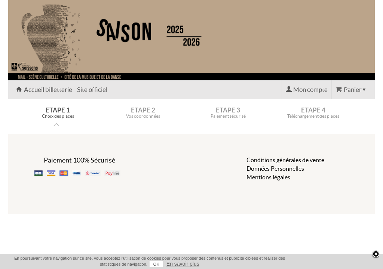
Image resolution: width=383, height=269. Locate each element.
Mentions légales (268, 177)
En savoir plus (360, 264)
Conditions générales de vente (285, 160)
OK (334, 264)
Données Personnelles (275, 168)
